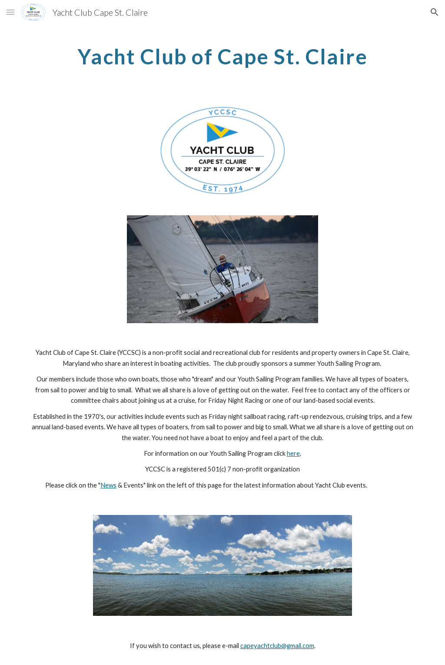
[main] (222, 54)
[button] (10, 12)
